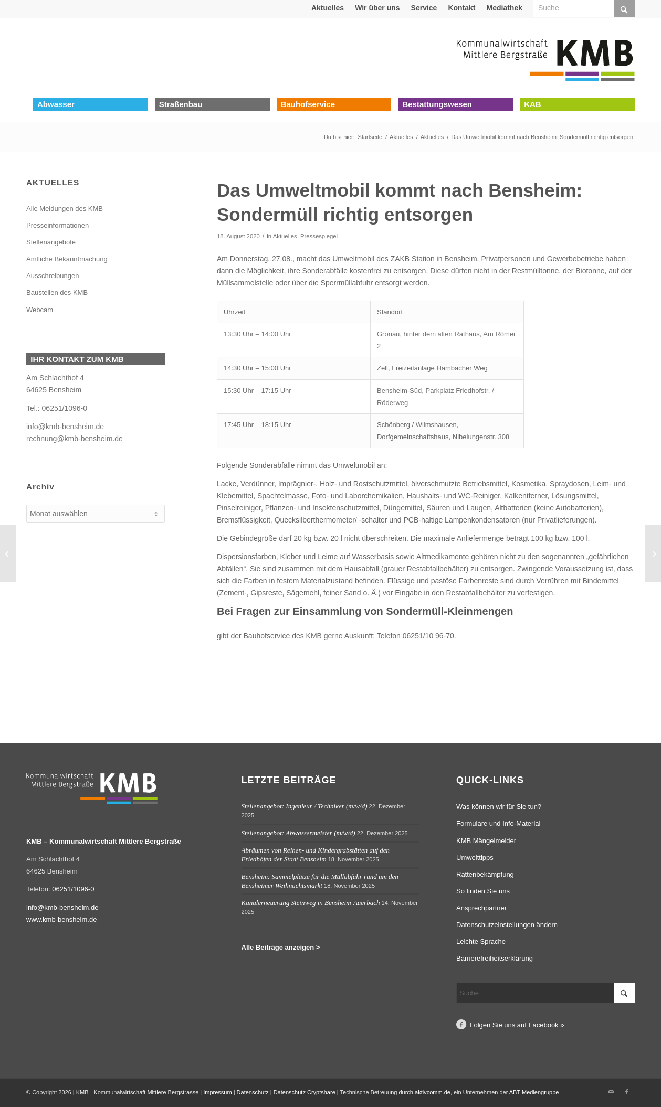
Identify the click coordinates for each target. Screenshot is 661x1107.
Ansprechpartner (481, 908)
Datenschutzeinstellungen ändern (507, 925)
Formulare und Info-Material (498, 823)
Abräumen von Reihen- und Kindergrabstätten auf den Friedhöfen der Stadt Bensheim (316, 854)
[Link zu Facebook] (627, 1092)
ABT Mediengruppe (534, 1092)
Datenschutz (253, 1092)
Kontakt (461, 8)
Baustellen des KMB (57, 292)
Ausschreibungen (52, 276)
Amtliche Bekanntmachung (67, 259)
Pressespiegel (319, 236)
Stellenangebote (51, 242)
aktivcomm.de (432, 1092)
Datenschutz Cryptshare (305, 1092)
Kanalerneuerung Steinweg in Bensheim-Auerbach (311, 903)
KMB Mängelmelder (486, 841)
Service (424, 8)
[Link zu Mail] (611, 1092)
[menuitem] (328, 7)
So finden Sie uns (483, 891)
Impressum (217, 1092)
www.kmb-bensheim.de (61, 919)
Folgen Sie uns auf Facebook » (517, 1025)
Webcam (39, 310)
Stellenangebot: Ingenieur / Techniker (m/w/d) (305, 806)
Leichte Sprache (481, 941)
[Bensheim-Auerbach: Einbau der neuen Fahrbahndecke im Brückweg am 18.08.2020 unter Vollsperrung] (8, 553)
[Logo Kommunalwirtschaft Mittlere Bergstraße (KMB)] (545, 57)
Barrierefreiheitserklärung (494, 958)
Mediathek (504, 8)
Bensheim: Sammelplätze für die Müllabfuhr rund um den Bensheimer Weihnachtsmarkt (320, 880)
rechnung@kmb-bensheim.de (74, 438)
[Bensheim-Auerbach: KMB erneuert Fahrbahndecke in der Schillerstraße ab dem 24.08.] (653, 553)
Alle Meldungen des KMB (64, 208)
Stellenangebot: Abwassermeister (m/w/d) (298, 833)
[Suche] (545, 993)
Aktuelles (327, 8)
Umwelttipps (475, 857)
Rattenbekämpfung (485, 874)
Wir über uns (377, 8)
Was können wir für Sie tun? (498, 807)
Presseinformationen (57, 225)
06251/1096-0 (64, 408)
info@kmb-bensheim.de (65, 426)
